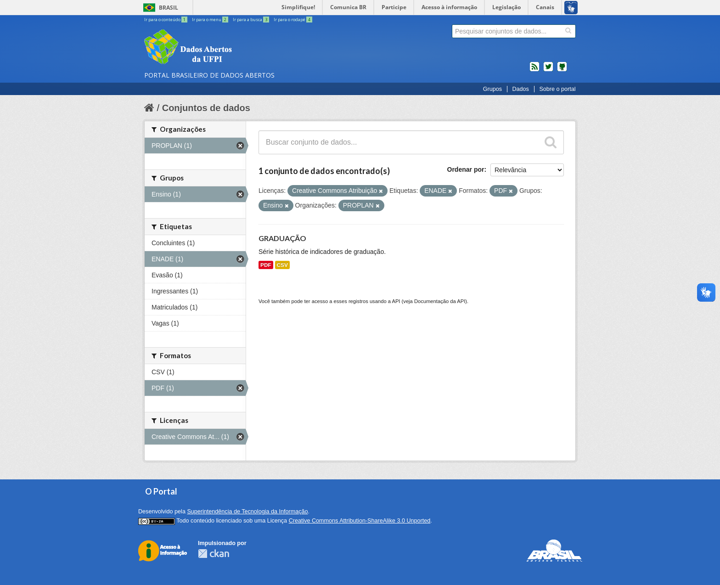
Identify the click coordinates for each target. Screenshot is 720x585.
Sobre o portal (557, 89)
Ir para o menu (210, 19)
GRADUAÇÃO (282, 238)
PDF (265, 265)
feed (534, 70)
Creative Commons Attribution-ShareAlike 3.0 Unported (360, 521)
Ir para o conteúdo (166, 19)
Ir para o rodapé (293, 19)
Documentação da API (439, 301)
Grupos (492, 89)
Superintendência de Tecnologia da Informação (247, 511)
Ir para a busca (251, 19)
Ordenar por (465, 169)
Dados (520, 89)
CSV (282, 265)
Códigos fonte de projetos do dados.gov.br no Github (562, 70)
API (396, 301)
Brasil (168, 7)
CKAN (213, 553)
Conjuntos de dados (206, 108)
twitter (548, 70)
